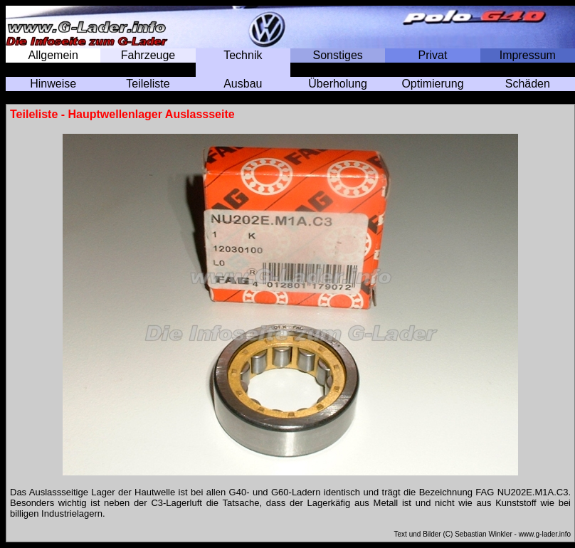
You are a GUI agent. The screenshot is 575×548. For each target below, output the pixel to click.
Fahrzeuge (148, 55)
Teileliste (147, 84)
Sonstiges (338, 55)
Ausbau (242, 84)
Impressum (528, 55)
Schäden (527, 84)
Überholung (337, 84)
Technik (242, 55)
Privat (433, 55)
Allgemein (53, 55)
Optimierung (432, 84)
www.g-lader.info (545, 534)
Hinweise (53, 84)
